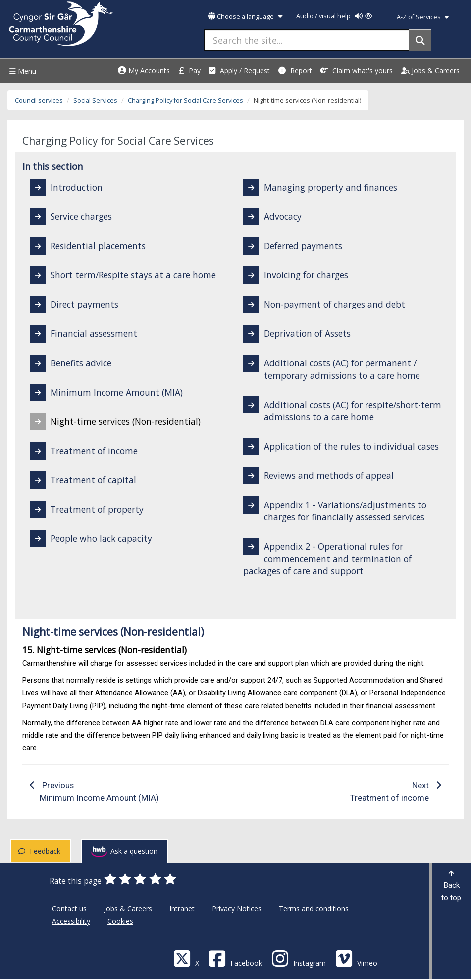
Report (295, 70)
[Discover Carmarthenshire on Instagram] (298, 958)
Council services (39, 100)
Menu (21, 71)
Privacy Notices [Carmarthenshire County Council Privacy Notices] (237, 908)
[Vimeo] (356, 958)
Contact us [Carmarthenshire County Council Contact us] (69, 908)
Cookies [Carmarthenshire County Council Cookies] (120, 921)
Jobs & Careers (430, 70)
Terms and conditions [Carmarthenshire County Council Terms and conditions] (314, 908)
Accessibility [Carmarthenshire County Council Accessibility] (71, 921)
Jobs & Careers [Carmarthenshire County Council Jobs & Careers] (128, 908)
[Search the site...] (307, 40)
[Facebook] (235, 958)
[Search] (420, 40)
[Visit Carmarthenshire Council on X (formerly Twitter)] (186, 958)
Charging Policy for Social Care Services (185, 100)
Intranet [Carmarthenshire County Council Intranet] (182, 908)
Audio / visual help (334, 16)
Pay (190, 70)
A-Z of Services (423, 17)
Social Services (95, 100)
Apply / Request (239, 70)
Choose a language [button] (245, 16)
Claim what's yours (356, 70)
